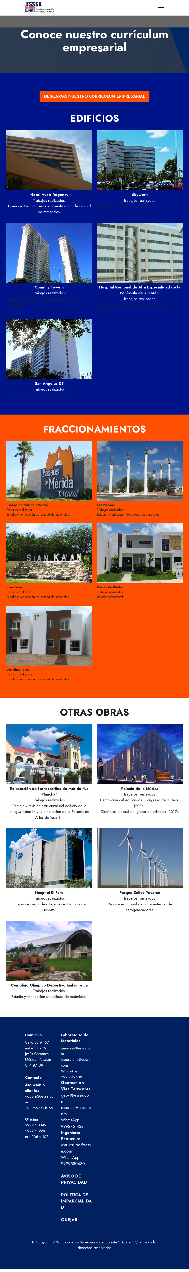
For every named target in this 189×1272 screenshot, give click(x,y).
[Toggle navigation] (161, 8)
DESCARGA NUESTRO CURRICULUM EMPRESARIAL (94, 96)
